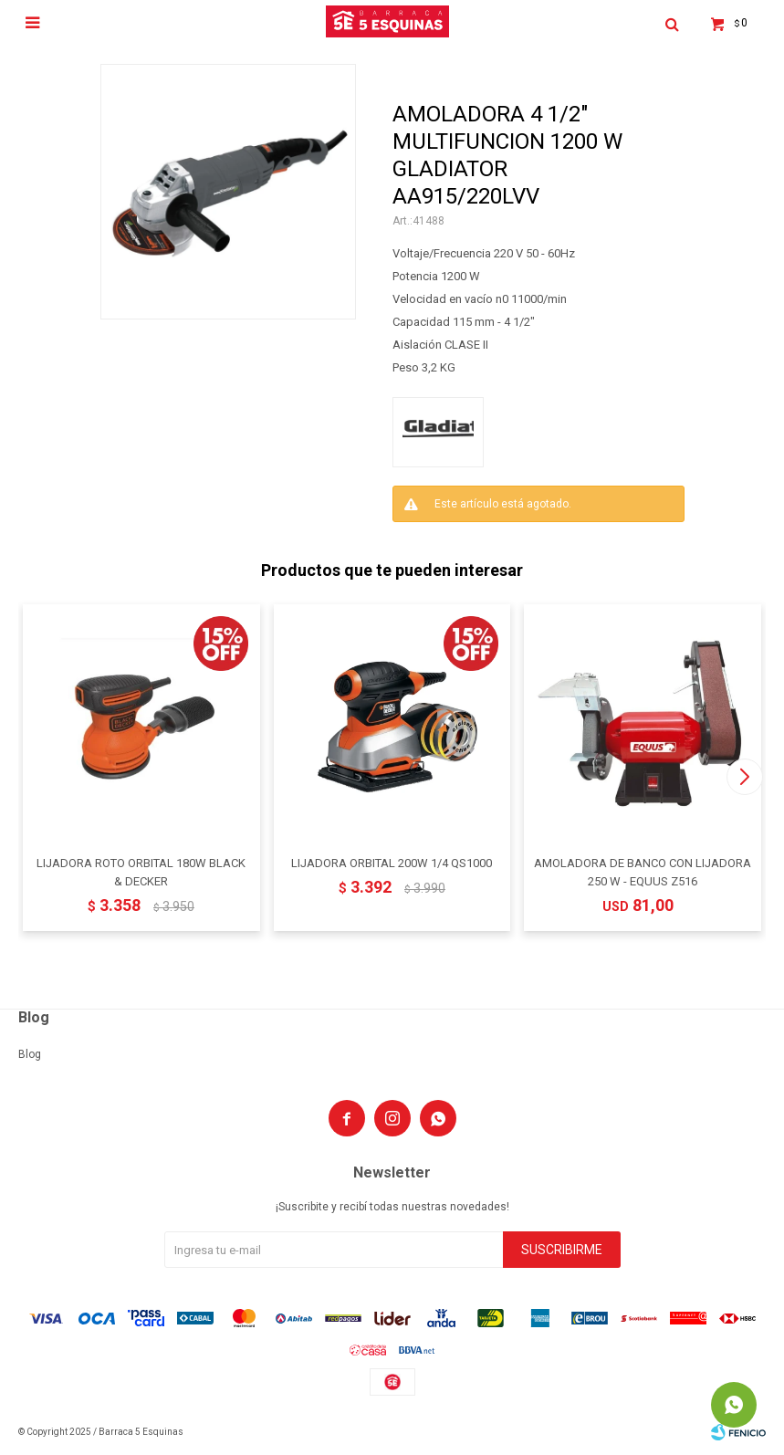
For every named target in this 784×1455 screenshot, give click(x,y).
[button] (744, 777)
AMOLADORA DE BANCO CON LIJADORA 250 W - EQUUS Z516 (642, 872)
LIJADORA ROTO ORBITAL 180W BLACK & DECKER (141, 872)
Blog (29, 1054)
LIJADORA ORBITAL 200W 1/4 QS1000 (391, 863)
